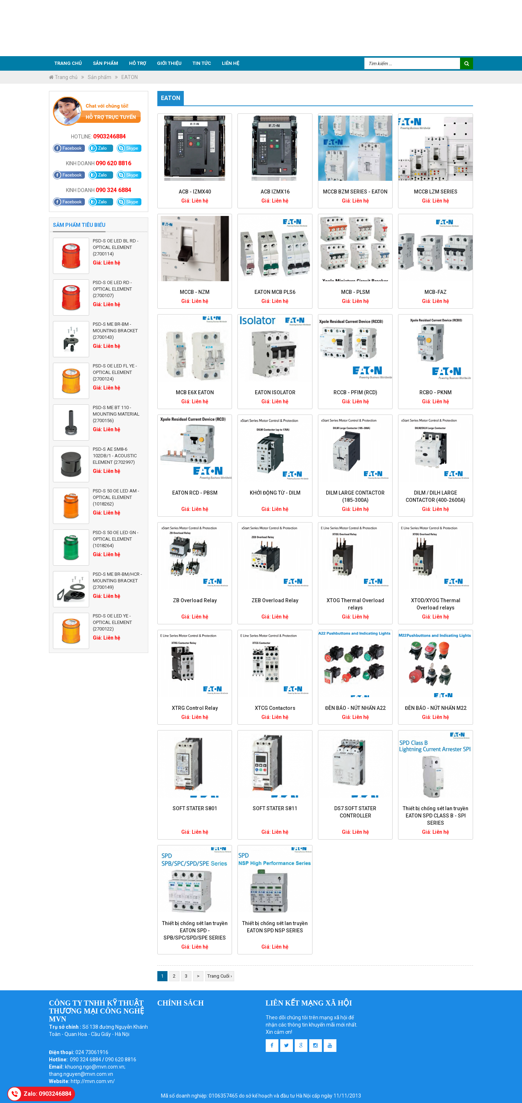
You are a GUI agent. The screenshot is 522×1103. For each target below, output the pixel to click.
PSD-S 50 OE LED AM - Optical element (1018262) (116, 497)
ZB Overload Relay (195, 600)
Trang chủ (68, 63)
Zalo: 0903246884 (47, 1093)
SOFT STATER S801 (195, 808)
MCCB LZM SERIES (435, 192)
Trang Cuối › (219, 976)
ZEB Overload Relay (275, 600)
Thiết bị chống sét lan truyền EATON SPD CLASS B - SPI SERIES (435, 816)
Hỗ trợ (137, 63)
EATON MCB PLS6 (274, 292)
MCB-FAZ (435, 292)
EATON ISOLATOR (275, 392)
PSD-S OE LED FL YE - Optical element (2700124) (115, 372)
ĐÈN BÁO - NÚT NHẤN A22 (355, 708)
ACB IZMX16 (275, 192)
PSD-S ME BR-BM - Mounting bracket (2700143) (115, 330)
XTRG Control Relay (195, 708)
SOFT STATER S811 (275, 808)
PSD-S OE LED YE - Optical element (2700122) (112, 622)
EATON (129, 77)
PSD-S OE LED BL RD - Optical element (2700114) (115, 247)
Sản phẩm (105, 63)
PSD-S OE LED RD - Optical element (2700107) (112, 289)
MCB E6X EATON (195, 392)
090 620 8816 (113, 163)
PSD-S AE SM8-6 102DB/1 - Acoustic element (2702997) (115, 455)
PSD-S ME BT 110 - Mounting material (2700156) (116, 414)
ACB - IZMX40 (195, 192)
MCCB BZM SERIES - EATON (355, 192)
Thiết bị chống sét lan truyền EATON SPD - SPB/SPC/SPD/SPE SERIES (195, 930)
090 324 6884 (113, 190)
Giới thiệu (169, 63)
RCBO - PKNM (435, 392)
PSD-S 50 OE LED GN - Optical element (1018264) (115, 539)
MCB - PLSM (355, 292)
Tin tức (201, 63)
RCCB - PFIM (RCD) (355, 392)
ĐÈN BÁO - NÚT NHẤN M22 (436, 708)
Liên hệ (230, 63)
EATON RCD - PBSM (195, 493)
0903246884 (109, 136)
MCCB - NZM (195, 292)
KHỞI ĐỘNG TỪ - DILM (275, 493)
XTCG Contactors (275, 708)
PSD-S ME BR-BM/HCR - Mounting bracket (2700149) (117, 580)
